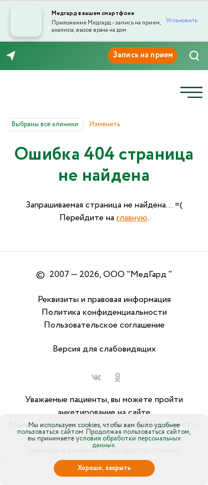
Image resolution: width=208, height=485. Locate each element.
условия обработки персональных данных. (128, 442)
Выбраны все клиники (48, 124)
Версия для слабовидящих (104, 349)
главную (132, 217)
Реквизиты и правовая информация (104, 299)
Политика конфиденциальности (104, 312)
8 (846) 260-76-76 (44, 56)
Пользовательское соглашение (104, 325)
